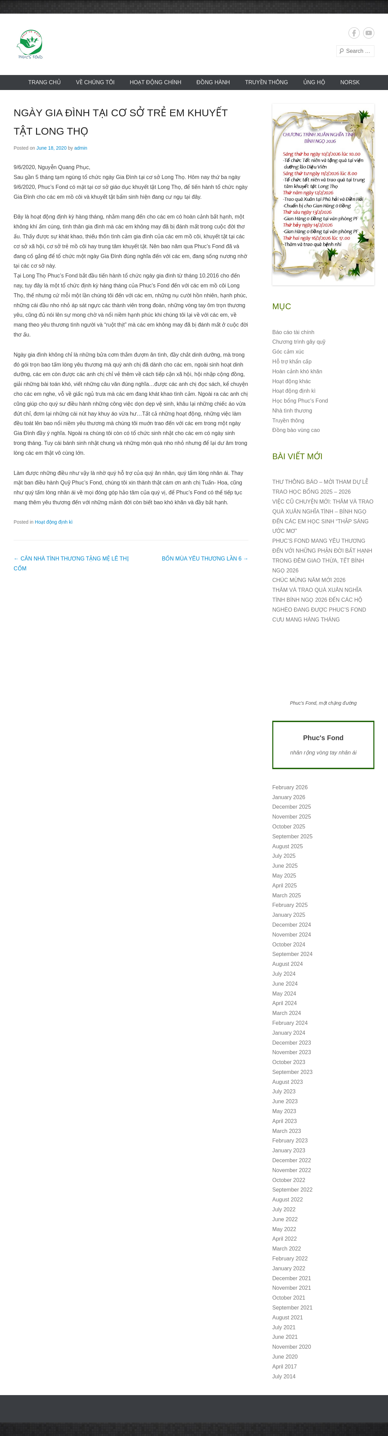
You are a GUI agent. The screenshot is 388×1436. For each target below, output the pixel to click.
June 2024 (285, 984)
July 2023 (284, 1091)
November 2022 (291, 1170)
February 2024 (290, 1023)
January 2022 (288, 1268)
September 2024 (292, 954)
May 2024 (284, 994)
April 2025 (284, 885)
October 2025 (288, 826)
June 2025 (285, 866)
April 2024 (284, 1003)
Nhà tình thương (292, 411)
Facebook (354, 33)
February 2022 (290, 1258)
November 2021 (291, 1288)
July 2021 (284, 1327)
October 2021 (288, 1298)
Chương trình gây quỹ (298, 342)
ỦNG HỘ (314, 82)
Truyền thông (266, 82)
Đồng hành (213, 82)
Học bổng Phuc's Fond (300, 401)
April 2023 (284, 1121)
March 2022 (286, 1249)
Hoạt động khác (291, 381)
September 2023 (292, 1072)
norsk (350, 82)
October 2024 (288, 944)
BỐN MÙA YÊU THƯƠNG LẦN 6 (205, 559)
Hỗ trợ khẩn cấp (291, 361)
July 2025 (284, 856)
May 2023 (284, 1111)
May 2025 (284, 876)
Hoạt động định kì (53, 522)
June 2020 (285, 1357)
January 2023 (288, 1150)
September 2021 (292, 1308)
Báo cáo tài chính (293, 332)
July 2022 (284, 1209)
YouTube (368, 33)
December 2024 (291, 925)
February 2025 (290, 905)
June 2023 (285, 1101)
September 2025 (292, 836)
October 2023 (288, 1062)
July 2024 (284, 974)
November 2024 (291, 935)
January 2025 (288, 915)
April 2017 (284, 1367)
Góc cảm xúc (288, 352)
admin (80, 148)
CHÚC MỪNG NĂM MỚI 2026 (308, 580)
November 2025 (291, 817)
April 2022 (284, 1239)
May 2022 (284, 1229)
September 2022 (292, 1190)
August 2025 (287, 846)
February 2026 (290, 787)
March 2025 (286, 895)
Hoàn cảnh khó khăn (297, 371)
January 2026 (288, 797)
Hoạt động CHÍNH (155, 82)
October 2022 (288, 1180)
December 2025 (291, 807)
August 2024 (287, 964)
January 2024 (288, 1033)
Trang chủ (44, 82)
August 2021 (287, 1317)
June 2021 (285, 1337)
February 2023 (290, 1140)
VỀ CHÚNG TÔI (95, 82)
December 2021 (291, 1278)
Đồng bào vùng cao (296, 430)
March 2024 (286, 1013)
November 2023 (291, 1052)
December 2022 (291, 1160)
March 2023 (286, 1131)
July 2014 (284, 1376)
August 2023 (287, 1082)
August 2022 (287, 1199)
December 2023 (291, 1043)
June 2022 (285, 1219)
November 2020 (291, 1347)
